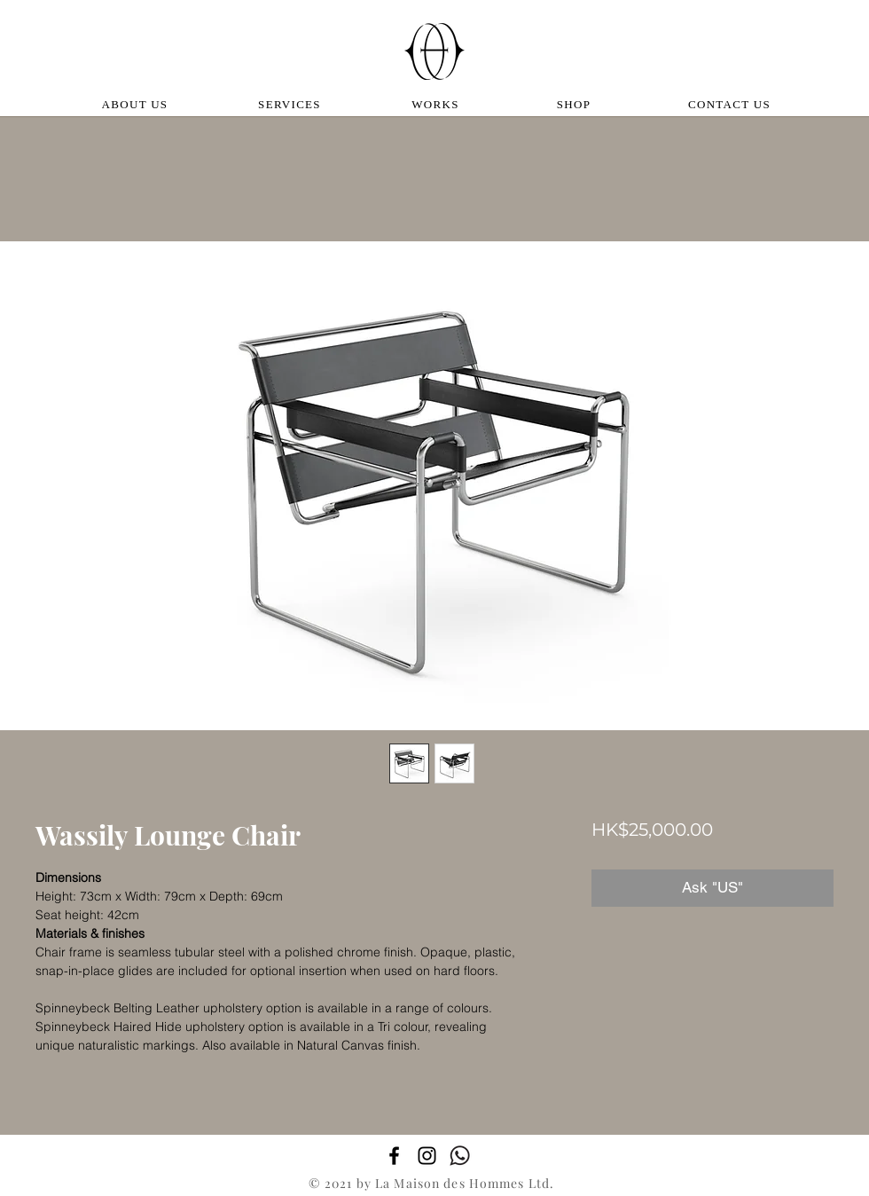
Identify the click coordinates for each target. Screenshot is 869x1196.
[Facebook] (394, 1156)
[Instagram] (427, 1156)
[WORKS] (437, 104)
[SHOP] (575, 104)
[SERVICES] (291, 104)
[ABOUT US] (136, 104)
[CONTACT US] (731, 104)
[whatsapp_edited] (460, 1156)
